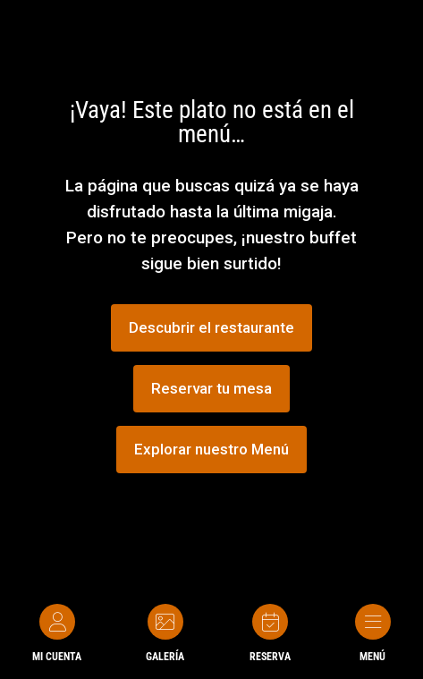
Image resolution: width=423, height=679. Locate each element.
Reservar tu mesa (211, 388)
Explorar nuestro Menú (211, 449)
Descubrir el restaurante (211, 327)
